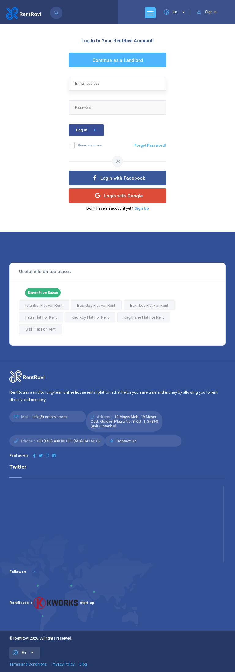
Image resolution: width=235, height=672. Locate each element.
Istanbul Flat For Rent (43, 305)
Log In (87, 130)
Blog (83, 664)
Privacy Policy (63, 664)
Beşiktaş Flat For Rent (96, 305)
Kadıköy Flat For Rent (90, 317)
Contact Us (126, 441)
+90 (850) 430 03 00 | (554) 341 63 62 (68, 441)
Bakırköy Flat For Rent (149, 305)
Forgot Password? (150, 145)
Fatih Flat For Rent (41, 317)
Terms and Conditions (28, 664)
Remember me (90, 145)
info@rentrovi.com (49, 417)
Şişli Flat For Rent (40, 329)
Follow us (22, 572)
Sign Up (141, 208)
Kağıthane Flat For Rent (144, 317)
